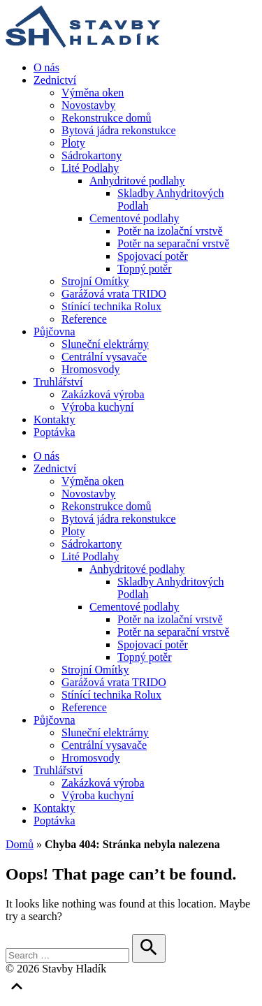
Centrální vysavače (104, 357)
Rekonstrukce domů (106, 118)
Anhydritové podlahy (136, 181)
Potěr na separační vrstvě (173, 243)
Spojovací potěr (152, 256)
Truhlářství (58, 382)
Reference (84, 319)
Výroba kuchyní (97, 407)
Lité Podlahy (90, 168)
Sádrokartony (91, 155)
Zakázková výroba (103, 394)
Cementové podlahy (134, 218)
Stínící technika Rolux (111, 306)
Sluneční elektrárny (105, 344)
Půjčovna (54, 331)
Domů (20, 844)
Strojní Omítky (95, 281)
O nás (46, 67)
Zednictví (55, 80)
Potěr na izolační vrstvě (170, 231)
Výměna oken (92, 93)
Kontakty (54, 419)
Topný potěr (144, 269)
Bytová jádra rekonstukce (118, 130)
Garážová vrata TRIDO (113, 294)
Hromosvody (90, 369)
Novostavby (88, 105)
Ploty (73, 143)
